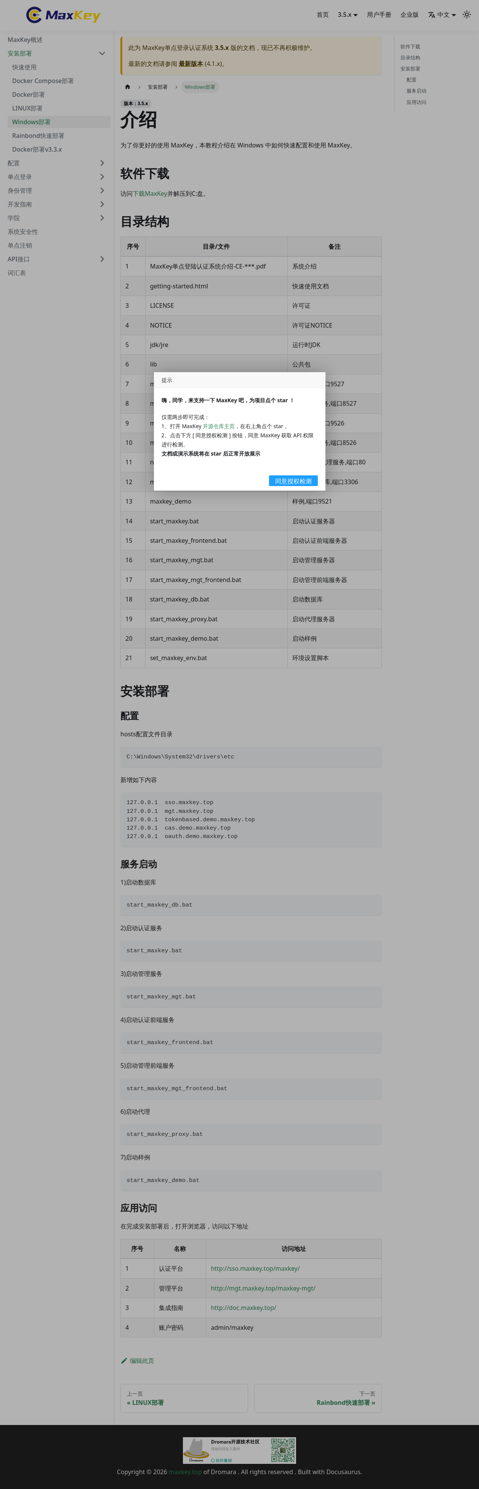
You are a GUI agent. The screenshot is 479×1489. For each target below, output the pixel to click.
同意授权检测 (293, 481)
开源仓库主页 (219, 426)
